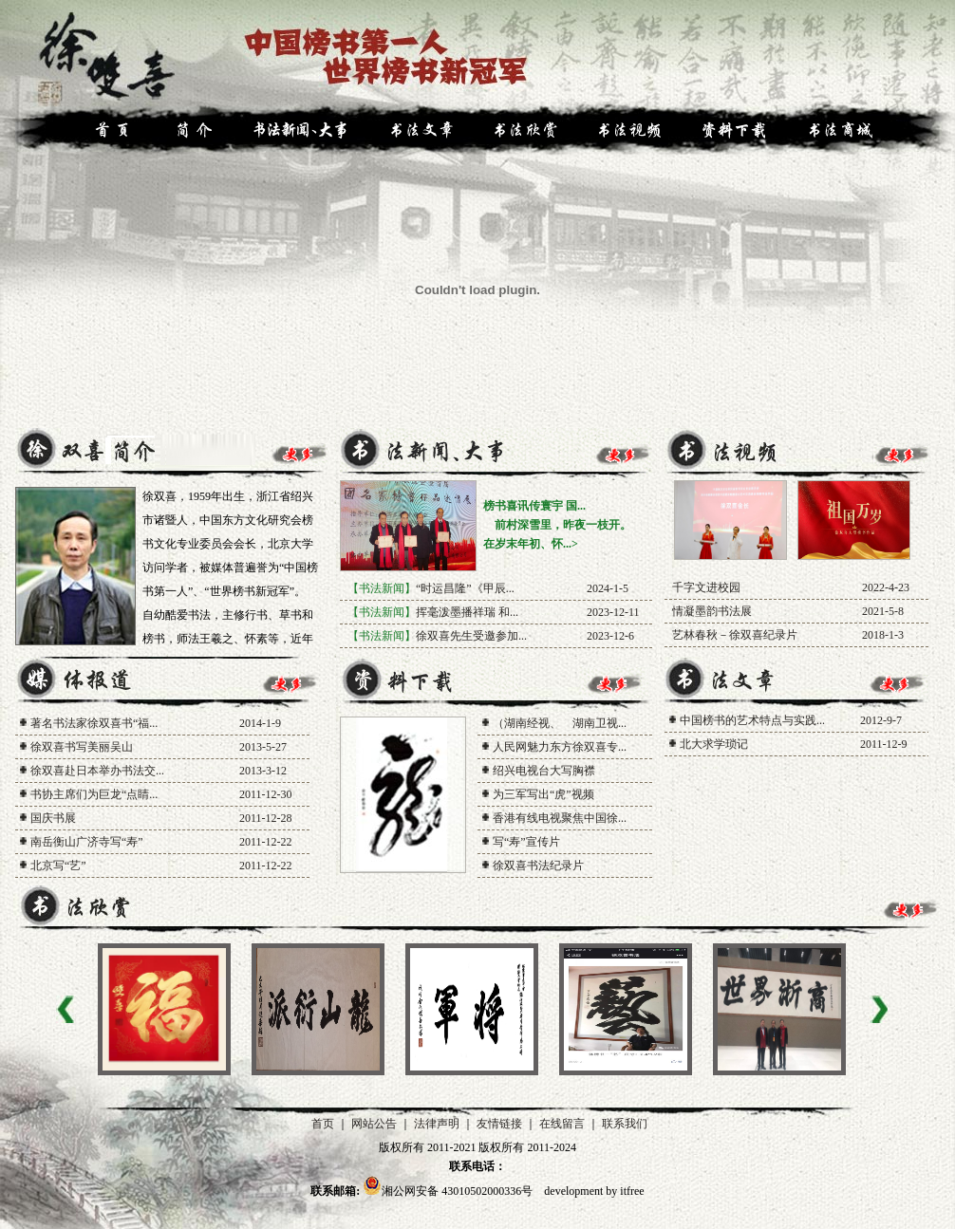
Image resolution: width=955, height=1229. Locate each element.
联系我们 (624, 1123)
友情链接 (499, 1123)
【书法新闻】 (381, 588)
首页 (322, 1123)
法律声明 (436, 1123)
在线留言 (562, 1123)
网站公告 (374, 1123)
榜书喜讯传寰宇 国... (534, 505)
